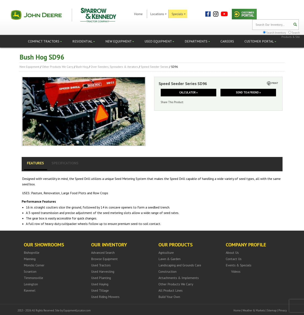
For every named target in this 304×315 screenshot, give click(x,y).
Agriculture (166, 252)
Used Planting (101, 278)
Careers (227, 41)
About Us (232, 252)
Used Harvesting (102, 271)
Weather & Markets (254, 310)
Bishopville (31, 252)
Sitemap (272, 310)
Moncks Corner (34, 265)
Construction (167, 271)
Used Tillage (100, 290)
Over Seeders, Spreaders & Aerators (114, 67)
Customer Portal (260, 41)
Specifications (65, 163)
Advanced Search (103, 252)
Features (35, 163)
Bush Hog (82, 67)
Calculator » (188, 92)
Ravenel (29, 290)
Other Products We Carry (57, 67)
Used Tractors (101, 265)
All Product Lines (170, 290)
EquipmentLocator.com (77, 310)
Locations (158, 14)
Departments (197, 41)
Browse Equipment (104, 259)
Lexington (31, 284)
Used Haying (99, 284)
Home (138, 14)
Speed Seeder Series (154, 67)
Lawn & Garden (169, 259)
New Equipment (119, 41)
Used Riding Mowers (105, 297)
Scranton (30, 271)
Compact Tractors (45, 41)
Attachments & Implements (178, 278)
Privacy (283, 310)
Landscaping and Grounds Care (179, 265)
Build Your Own (169, 297)
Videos (235, 271)
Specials (179, 14)
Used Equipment (159, 41)
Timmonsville (33, 278)
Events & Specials (238, 265)
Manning (30, 259)
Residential (83, 41)
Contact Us (234, 259)
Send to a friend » (248, 92)
